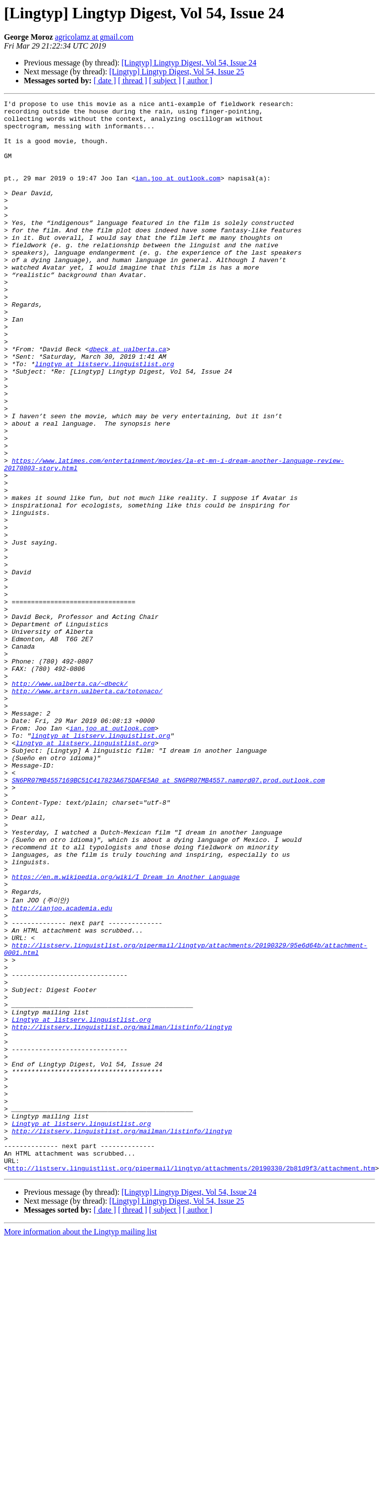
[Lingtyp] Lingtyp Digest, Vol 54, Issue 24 (188, 62)
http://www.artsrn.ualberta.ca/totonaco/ (87, 809)
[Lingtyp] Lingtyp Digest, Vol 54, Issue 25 (176, 71)
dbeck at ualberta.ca (127, 399)
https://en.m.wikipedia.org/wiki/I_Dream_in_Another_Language (126, 1032)
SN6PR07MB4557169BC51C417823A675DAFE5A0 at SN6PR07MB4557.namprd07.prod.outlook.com (168, 916)
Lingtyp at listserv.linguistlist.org (81, 1202)
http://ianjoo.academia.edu (62, 1068)
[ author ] (198, 80)
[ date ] (105, 80)
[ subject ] (165, 80)
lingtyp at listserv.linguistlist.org (104, 417)
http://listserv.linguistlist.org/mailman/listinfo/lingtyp (122, 1211)
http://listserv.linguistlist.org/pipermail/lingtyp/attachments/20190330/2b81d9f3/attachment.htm (191, 1381)
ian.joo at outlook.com (177, 194)
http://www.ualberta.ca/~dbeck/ (70, 800)
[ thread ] (132, 80)
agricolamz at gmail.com (94, 37)
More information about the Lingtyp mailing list (80, 1445)
